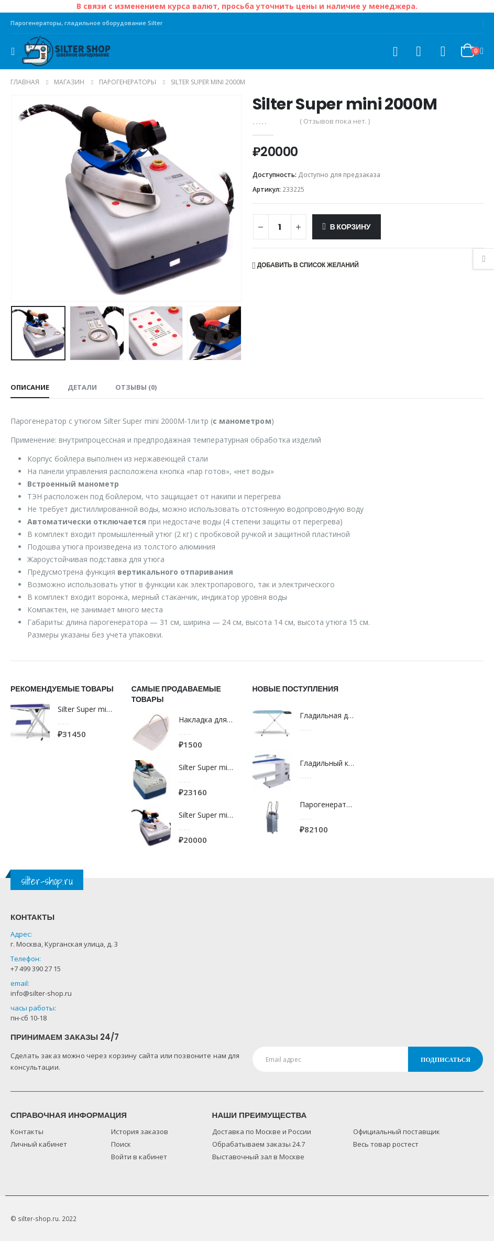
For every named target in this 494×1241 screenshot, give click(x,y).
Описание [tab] (29, 387)
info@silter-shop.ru (41, 993)
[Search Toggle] (395, 52)
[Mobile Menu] (15, 51)
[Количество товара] (279, 226)
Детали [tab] (82, 387)
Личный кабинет (38, 1144)
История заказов (139, 1131)
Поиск (121, 1144)
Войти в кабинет (139, 1156)
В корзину (350, 227)
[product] (30, 722)
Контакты (26, 1131)
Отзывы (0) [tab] (136, 387)
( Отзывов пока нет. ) (335, 121)
